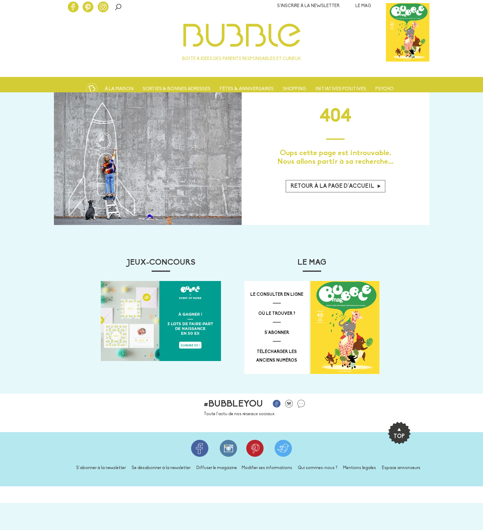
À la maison (119, 89)
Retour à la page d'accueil (335, 186)
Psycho (384, 89)
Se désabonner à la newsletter (161, 468)
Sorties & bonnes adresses (177, 89)
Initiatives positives (340, 89)
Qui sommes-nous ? (317, 468)
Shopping (294, 89)
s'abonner (276, 333)
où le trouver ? (276, 313)
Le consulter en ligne (276, 294)
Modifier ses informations (267, 468)
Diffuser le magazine (216, 468)
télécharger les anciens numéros (276, 356)
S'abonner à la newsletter (101, 468)
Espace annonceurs (401, 468)
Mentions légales (359, 468)
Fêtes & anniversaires (247, 89)
